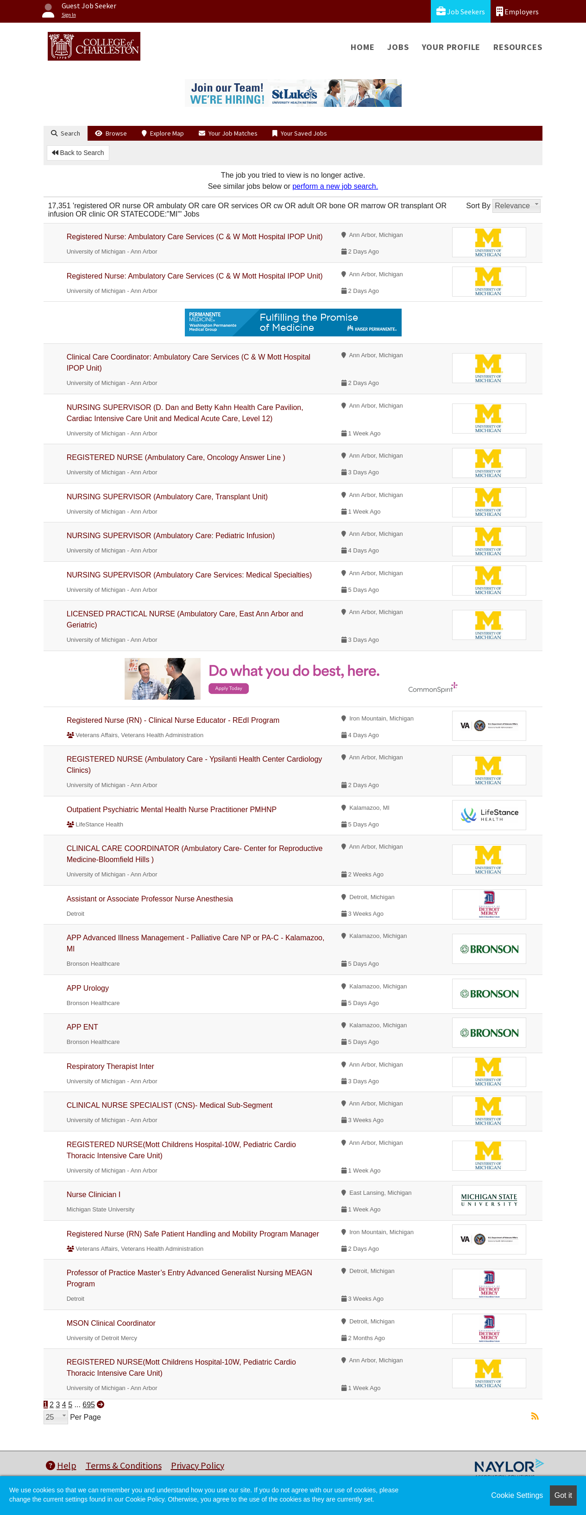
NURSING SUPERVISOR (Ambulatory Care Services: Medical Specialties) (189, 575)
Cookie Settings (517, 1495)
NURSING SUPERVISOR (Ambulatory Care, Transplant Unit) (167, 497)
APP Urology (88, 988)
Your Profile (451, 47)
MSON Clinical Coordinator (111, 1323)
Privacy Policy (197, 1465)
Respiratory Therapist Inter (110, 1066)
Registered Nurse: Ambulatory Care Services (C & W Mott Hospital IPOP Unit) (195, 237)
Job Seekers (460, 11)
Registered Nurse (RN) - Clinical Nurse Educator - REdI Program (173, 720)
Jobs (398, 47)
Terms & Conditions (124, 1465)
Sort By (478, 206)
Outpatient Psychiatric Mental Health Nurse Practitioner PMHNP (172, 809)
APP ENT (82, 1027)
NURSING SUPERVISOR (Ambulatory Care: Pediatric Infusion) (171, 536)
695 (88, 1405)
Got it (563, 1495)
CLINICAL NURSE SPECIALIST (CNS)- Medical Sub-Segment (170, 1105)
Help (61, 1465)
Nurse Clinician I (93, 1194)
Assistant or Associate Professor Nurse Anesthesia (150, 899)
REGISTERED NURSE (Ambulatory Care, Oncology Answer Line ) (176, 457)
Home (362, 47)
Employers (517, 11)
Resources (517, 47)
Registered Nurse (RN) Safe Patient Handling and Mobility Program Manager (193, 1234)
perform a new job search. (335, 186)
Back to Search (78, 152)
